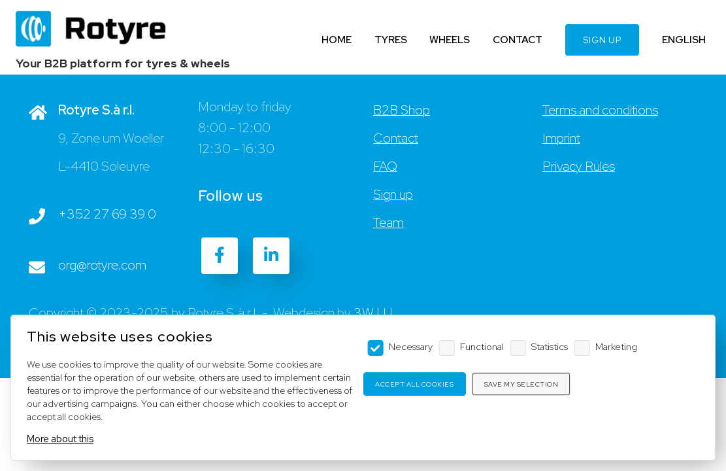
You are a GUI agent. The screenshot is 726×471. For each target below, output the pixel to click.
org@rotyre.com (102, 264)
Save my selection (521, 384)
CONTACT (517, 39)
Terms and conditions (600, 109)
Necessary (411, 346)
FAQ (385, 166)
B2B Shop (401, 109)
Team (388, 222)
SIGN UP (602, 40)
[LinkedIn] (271, 255)
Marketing (616, 346)
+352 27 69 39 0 (107, 213)
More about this (60, 438)
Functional (482, 346)
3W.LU (373, 312)
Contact (395, 138)
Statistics (549, 346)
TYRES (390, 39)
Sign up (393, 194)
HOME (337, 39)
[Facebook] (219, 255)
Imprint (561, 138)
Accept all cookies (414, 384)
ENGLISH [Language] (684, 39)
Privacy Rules (578, 166)
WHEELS (449, 39)
